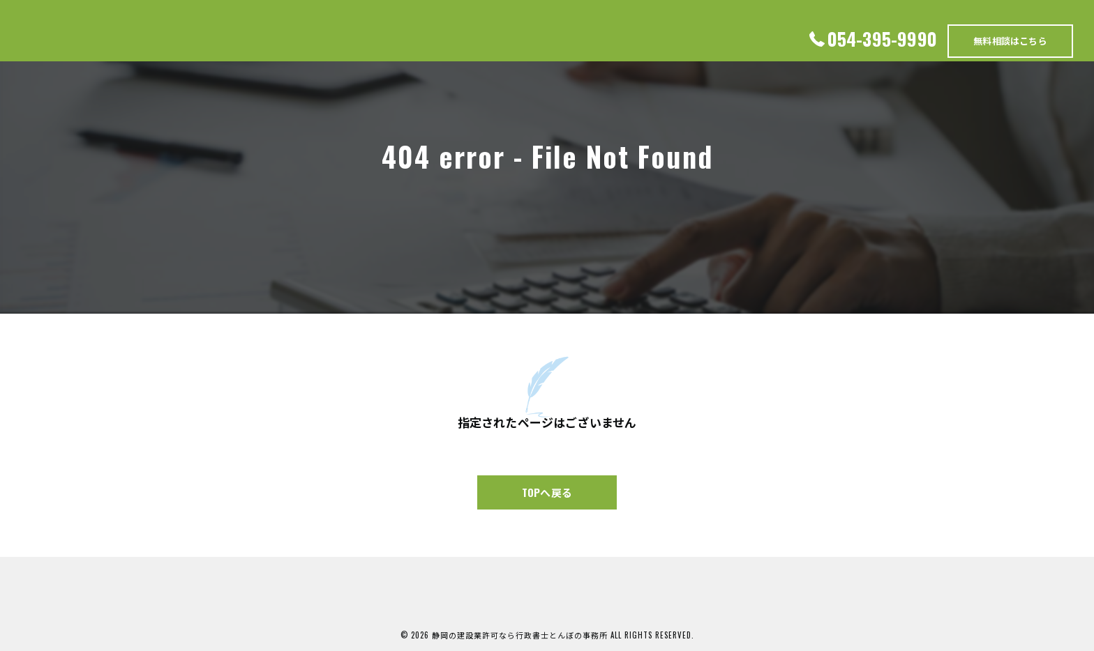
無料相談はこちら (1010, 40)
